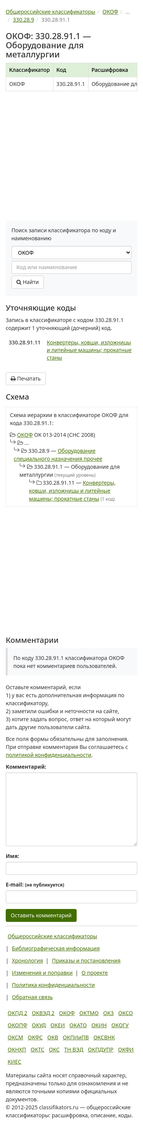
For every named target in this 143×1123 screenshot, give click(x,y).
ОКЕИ (57, 1025)
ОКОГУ (120, 1025)
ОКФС (35, 1037)
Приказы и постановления (86, 960)
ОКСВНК (104, 1037)
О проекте (95, 972)
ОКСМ (15, 1037)
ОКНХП (17, 1049)
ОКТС (37, 1049)
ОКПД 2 (17, 1013)
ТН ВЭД (73, 1049)
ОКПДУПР (100, 1049)
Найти (27, 282)
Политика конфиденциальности (53, 984)
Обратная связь (32, 997)
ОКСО (125, 1013)
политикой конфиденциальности (49, 754)
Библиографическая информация (56, 948)
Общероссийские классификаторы (52, 936)
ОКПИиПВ (76, 1037)
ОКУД (39, 1025)
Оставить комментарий (41, 915)
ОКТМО (89, 1013)
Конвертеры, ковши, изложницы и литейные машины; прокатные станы (89, 350)
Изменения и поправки (42, 972)
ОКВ (52, 1037)
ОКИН (99, 1025)
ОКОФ (25, 434)
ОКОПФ (17, 1025)
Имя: (12, 856)
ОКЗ (108, 1013)
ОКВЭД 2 (43, 1013)
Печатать (26, 378)
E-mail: (35, 884)
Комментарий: (26, 766)
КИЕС (14, 1061)
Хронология (27, 960)
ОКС (54, 1049)
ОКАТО (78, 1025)
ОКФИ (126, 1049)
